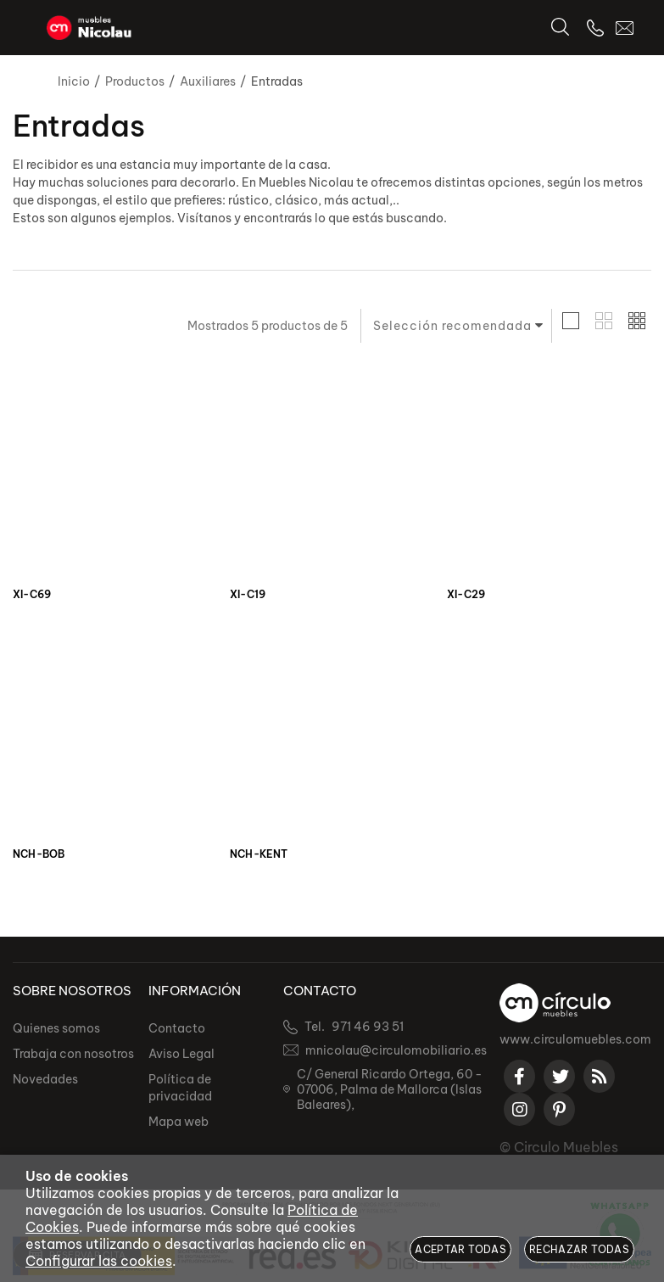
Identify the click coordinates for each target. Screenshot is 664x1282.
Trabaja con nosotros (73, 1053)
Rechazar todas (579, 1249)
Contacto (176, 1028)
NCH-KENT (258, 854)
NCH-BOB (38, 854)
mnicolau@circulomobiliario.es (396, 1050)
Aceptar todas (460, 1249)
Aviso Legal (181, 1053)
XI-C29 (466, 595)
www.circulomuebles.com (575, 1039)
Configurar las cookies (98, 1260)
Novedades (45, 1079)
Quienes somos (56, 1028)
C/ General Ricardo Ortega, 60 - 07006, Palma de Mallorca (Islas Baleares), (390, 1089)
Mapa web (178, 1121)
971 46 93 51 (368, 1026)
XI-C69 (32, 595)
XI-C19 (247, 595)
